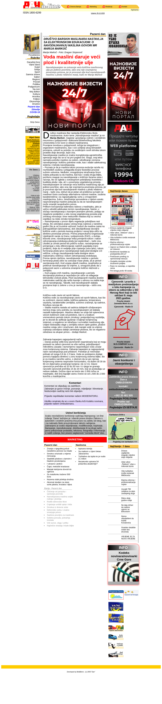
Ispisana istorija (85, 448)
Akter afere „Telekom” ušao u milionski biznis (122, 234)
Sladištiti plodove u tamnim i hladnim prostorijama (59, 460)
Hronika (36, 96)
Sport (37, 72)
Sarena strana (33, 74)
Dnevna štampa (75, 7)
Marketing (93, 7)
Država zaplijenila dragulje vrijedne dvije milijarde (121, 229)
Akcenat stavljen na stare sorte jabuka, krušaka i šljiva (59, 483)
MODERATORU (90, 396)
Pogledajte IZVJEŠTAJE (123, 407)
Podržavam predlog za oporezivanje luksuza (119, 257)
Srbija (37, 69)
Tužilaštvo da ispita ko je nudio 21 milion (91, 457)
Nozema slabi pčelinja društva (60, 479)
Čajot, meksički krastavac (58, 466)
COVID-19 (35, 112)
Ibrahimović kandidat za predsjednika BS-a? (120, 253)
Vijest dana (34, 64)
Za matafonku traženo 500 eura (58, 475)
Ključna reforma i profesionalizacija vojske (120, 243)
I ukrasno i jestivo (54, 464)
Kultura (36, 94)
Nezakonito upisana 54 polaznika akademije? (88, 462)
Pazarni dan (34, 106)
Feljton (36, 99)
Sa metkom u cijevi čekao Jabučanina (89, 452)
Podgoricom (34, 86)
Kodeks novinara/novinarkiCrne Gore (124, 556)
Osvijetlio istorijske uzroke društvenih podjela (120, 262)
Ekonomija (34, 101)
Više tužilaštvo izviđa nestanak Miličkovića (122, 238)
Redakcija (109, 7)
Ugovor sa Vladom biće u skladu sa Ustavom (123, 248)
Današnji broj (33, 62)
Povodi (36, 82)
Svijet (37, 67)
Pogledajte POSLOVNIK (123, 398)
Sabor (37, 77)
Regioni (36, 79)
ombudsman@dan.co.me (123, 389)
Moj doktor (34, 91)
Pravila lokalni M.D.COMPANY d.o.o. (123, 343)
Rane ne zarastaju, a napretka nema (122, 267)
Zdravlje (36, 109)
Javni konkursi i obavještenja (124, 362)
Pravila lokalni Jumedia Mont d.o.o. (123, 302)
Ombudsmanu (67, 403)
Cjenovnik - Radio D (123, 307)
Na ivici (36, 89)
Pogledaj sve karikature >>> (125, 442)
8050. (134, 54)
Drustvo (36, 104)
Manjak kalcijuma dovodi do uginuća (59, 470)
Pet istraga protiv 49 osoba (121, 271)
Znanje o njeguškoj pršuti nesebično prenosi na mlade (59, 449)
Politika (36, 84)
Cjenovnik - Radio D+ (123, 347)
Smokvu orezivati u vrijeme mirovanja (59, 455)
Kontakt (124, 7)
